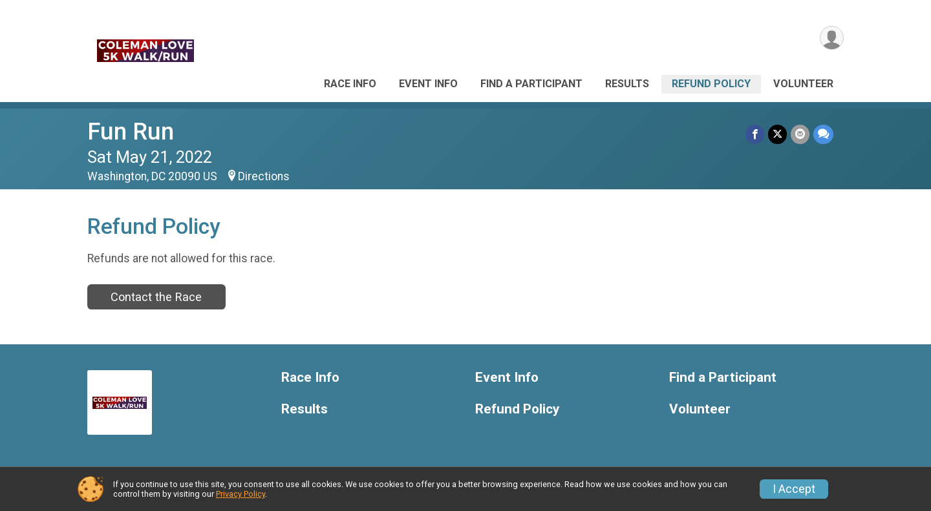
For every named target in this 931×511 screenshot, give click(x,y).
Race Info (350, 84)
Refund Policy (711, 84)
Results (627, 84)
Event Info (428, 84)
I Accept (794, 489)
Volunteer (803, 84)
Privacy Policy (240, 494)
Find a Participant (531, 84)
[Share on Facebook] (754, 134)
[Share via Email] (800, 134)
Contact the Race (156, 297)
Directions (264, 176)
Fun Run (130, 131)
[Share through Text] (823, 134)
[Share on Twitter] (777, 134)
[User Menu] (832, 38)
